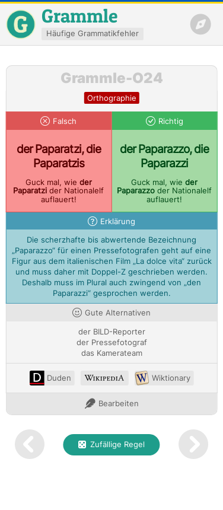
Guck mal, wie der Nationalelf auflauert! (58, 191)
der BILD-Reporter (111, 331)
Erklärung (117, 221)
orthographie (111, 98)
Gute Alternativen (118, 312)
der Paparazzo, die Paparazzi (164, 156)
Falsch (65, 121)
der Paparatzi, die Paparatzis (59, 156)
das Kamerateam (111, 353)
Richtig (170, 121)
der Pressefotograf (112, 342)
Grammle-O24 (111, 78)
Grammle (79, 15)
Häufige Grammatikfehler (92, 33)
